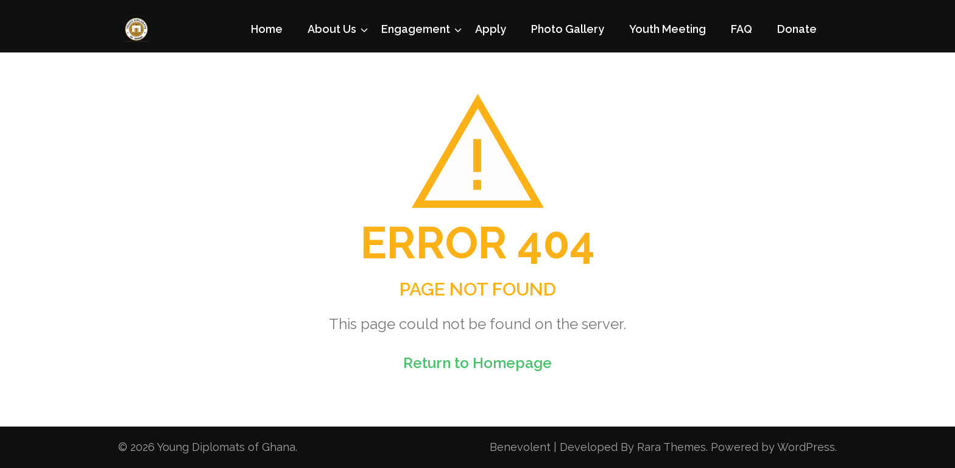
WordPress (806, 447)
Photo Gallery (567, 29)
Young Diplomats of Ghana (226, 447)
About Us (332, 29)
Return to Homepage (477, 363)
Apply (490, 29)
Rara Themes (671, 447)
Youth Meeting (667, 29)
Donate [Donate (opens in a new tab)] (797, 29)
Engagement (415, 29)
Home (267, 29)
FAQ (741, 29)
